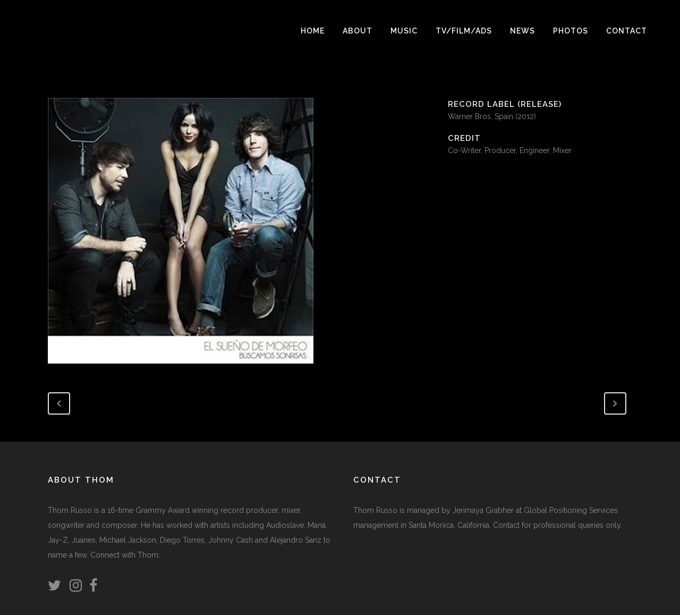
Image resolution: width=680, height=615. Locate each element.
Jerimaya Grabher (483, 510)
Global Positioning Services (571, 510)
